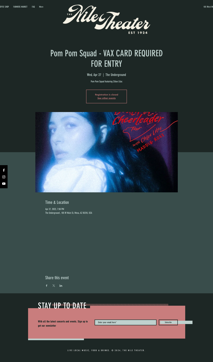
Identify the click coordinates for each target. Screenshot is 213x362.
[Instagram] (4, 177)
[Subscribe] (168, 322)
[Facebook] (4, 170)
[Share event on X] (53, 285)
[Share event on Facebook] (46, 285)
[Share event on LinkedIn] (61, 285)
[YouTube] (4, 184)
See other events (106, 98)
